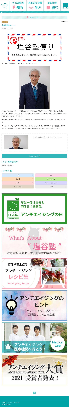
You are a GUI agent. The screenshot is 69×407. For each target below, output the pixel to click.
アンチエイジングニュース (9, 11)
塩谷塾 (11, 28)
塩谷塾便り (5, 28)
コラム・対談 (20, 11)
